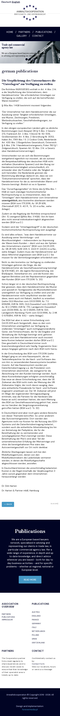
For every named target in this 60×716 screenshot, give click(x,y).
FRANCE (35, 620)
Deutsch (6, 1)
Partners (24, 32)
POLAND (35, 635)
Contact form (38, 664)
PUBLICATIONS (8, 617)
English (16, 1)
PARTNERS (6, 614)
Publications (44, 32)
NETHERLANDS (38, 631)
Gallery (21, 35)
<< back (8, 504)
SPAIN (34, 639)
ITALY (34, 627)
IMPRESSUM (7, 620)
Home (9, 32)
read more (30, 579)
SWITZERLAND (38, 643)
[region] (30, 52)
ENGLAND (36, 616)
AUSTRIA (36, 612)
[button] (26, 59)
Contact (38, 35)
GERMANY (36, 623)
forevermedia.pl (30, 709)
